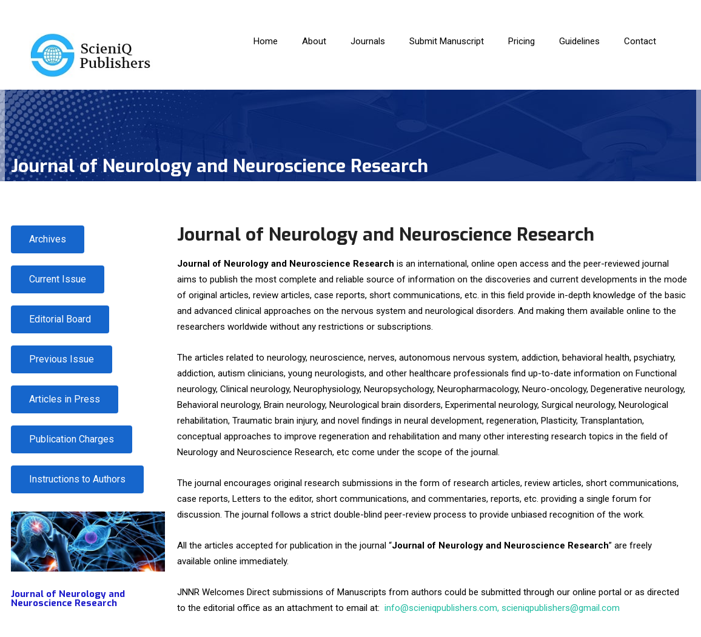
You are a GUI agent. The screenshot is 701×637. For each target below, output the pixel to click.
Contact (640, 41)
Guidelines (579, 41)
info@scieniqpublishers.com (440, 607)
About (314, 41)
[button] (71, 439)
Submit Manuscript (446, 41)
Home (265, 41)
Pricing (521, 41)
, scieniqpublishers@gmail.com (558, 607)
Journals (367, 41)
